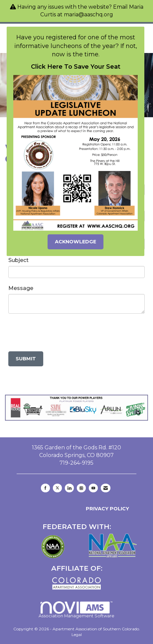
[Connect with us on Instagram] (81, 488)
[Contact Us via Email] (105, 488)
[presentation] (58, 333)
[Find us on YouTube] (93, 488)
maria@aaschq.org (88, 14)
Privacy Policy (106, 509)
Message (20, 288)
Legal (77, 634)
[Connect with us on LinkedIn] (69, 488)
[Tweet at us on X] (57, 488)
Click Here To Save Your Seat (75, 66)
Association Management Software (76, 609)
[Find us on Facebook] (45, 488)
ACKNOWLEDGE (75, 242)
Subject (18, 260)
